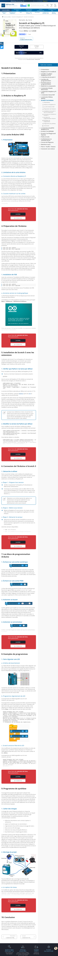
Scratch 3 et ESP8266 (47, 131)
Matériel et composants (48, 86)
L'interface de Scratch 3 (48, 77)
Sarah (32, 31)
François (23, 31)
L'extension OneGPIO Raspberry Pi (29, 947)
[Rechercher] (47, 5)
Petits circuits (45, 136)
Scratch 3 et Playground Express (48, 134)
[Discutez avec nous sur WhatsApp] (29, 5)
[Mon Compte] (55, 5)
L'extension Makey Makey (11, 947)
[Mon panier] (51, 5)
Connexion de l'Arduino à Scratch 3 (50, 115)
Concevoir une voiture (48, 148)
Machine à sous (45, 144)
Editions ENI (9, 5)
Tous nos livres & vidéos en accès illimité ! (29, 1)
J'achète (18, 214)
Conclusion (46, 125)
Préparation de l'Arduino (50, 109)
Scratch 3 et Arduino (47, 100)
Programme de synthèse (50, 123)
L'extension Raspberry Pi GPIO (48, 92)
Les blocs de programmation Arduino (50, 118)
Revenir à (26, 38)
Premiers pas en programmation (46, 83)
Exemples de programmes (47, 121)
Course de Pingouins (47, 142)
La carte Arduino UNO (49, 106)
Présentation (45, 69)
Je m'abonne (18, 218)
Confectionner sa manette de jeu (46, 139)
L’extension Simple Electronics (47, 88)
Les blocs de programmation (46, 80)
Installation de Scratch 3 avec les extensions (50, 112)
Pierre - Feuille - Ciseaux (48, 146)
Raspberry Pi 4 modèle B (48, 71)
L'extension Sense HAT (48, 94)
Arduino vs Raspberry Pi (49, 104)
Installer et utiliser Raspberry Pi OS (46, 74)
